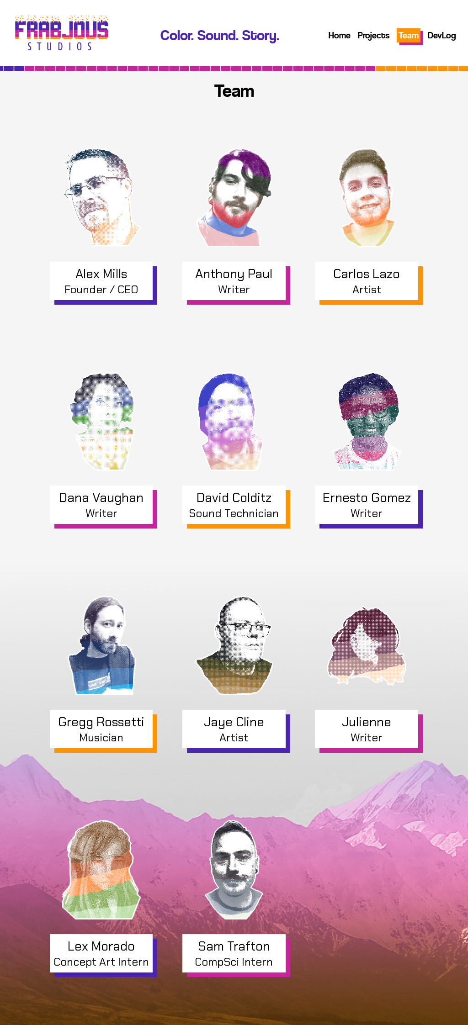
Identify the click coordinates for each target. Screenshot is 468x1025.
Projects (373, 35)
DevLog (442, 35)
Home (340, 35)
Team (409, 35)
